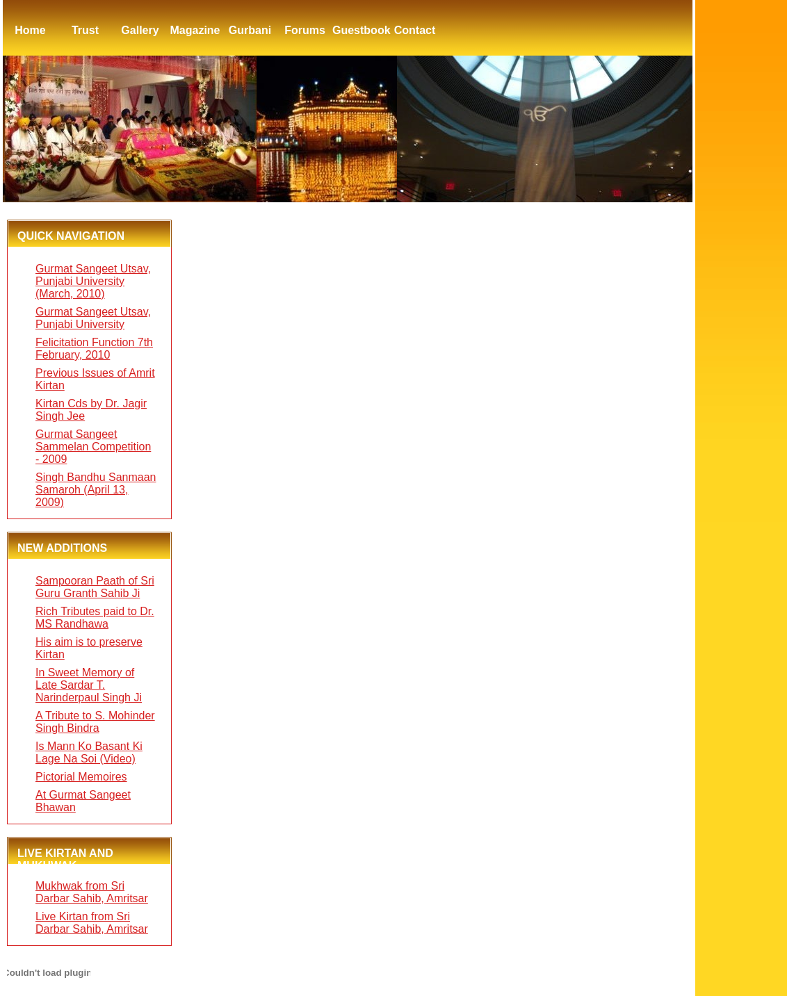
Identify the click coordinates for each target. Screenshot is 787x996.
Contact (415, 30)
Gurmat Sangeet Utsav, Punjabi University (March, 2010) (93, 281)
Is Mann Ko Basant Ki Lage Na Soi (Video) (89, 752)
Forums (304, 30)
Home (30, 30)
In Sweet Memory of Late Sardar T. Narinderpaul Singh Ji (88, 685)
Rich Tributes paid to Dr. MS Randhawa (94, 617)
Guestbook (359, 30)
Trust (85, 30)
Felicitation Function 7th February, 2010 (94, 348)
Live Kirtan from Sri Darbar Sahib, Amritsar (91, 923)
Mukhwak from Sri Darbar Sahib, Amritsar (91, 892)
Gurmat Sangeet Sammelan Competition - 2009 (93, 446)
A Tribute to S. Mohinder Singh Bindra (95, 722)
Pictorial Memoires (81, 777)
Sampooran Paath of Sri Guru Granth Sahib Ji (94, 587)
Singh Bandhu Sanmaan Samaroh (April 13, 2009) (95, 489)
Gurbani (250, 30)
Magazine (195, 30)
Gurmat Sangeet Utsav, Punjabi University (93, 318)
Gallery (140, 30)
